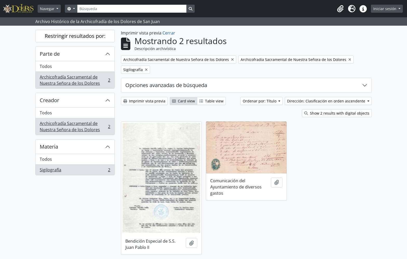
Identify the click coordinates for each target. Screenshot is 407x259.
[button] (340, 9)
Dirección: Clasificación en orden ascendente (326, 101)
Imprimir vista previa (144, 101)
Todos (46, 66)
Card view (183, 101)
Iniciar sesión (385, 8)
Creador (49, 100)
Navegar (48, 8)
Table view (211, 101)
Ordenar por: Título (260, 101)
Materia (49, 146)
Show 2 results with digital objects (336, 113)
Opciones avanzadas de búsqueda (166, 85)
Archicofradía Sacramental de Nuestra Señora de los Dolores (74, 80)
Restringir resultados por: (75, 35)
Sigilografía (74, 171)
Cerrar (168, 33)
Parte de (50, 53)
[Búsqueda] (132, 9)
